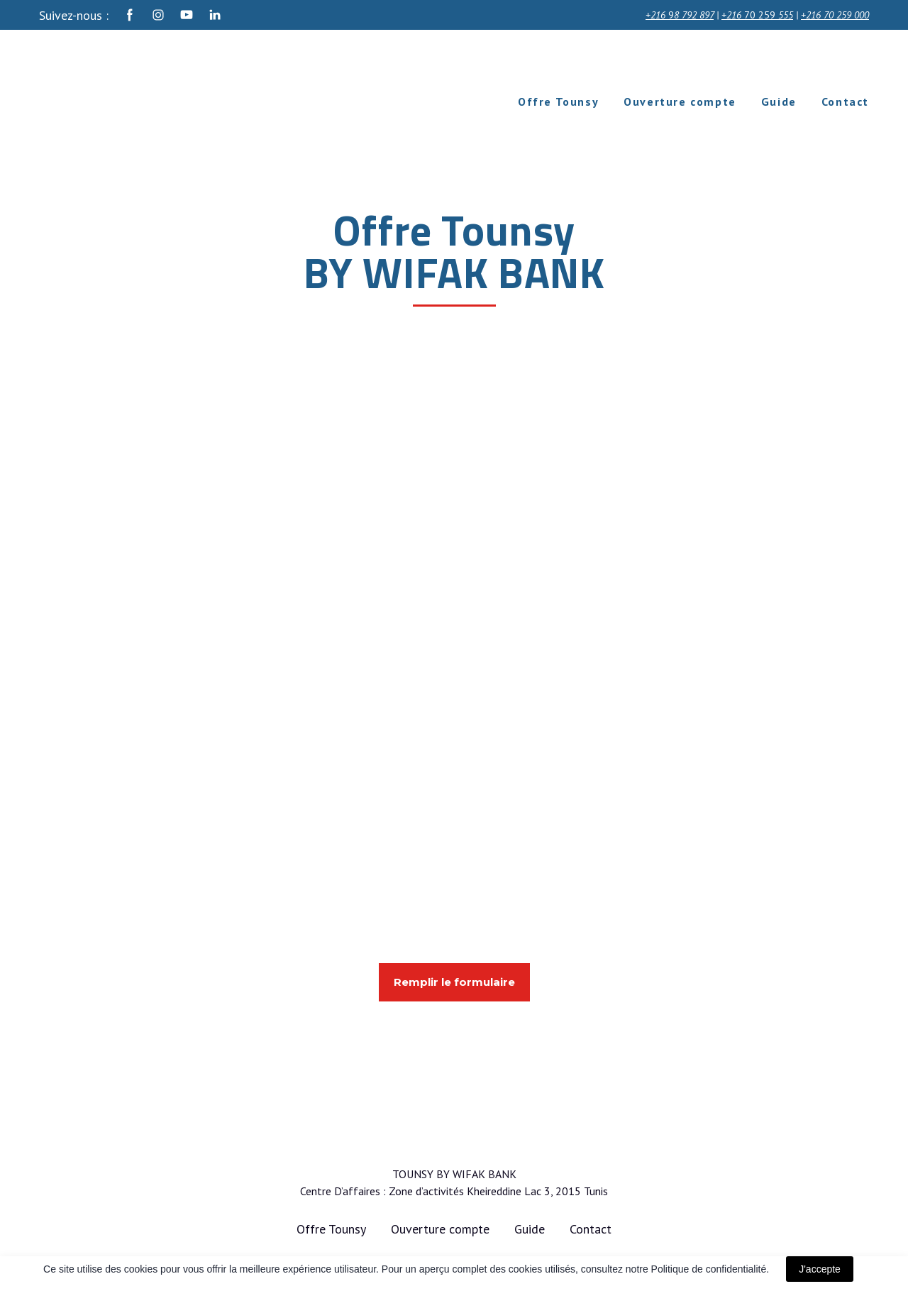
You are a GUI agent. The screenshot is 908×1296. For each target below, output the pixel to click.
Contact (845, 101)
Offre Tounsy (558, 101)
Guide (779, 101)
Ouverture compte (680, 101)
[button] (129, 15)
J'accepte (820, 1269)
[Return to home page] (148, 101)
